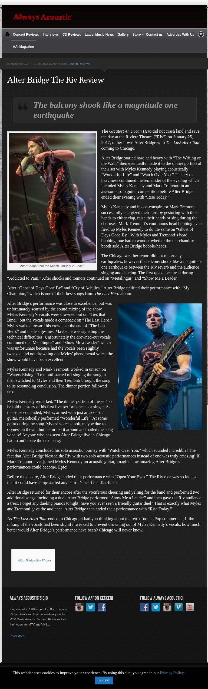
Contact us (154, 34)
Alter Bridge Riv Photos (35, 560)
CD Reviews (71, 34)
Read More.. (18, 636)
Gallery (123, 34)
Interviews (51, 34)
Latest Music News (99, 34)
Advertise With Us (180, 34)
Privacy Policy (172, 673)
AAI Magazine (23, 47)
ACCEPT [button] (104, 680)
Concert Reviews (26, 34)
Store (137, 35)
